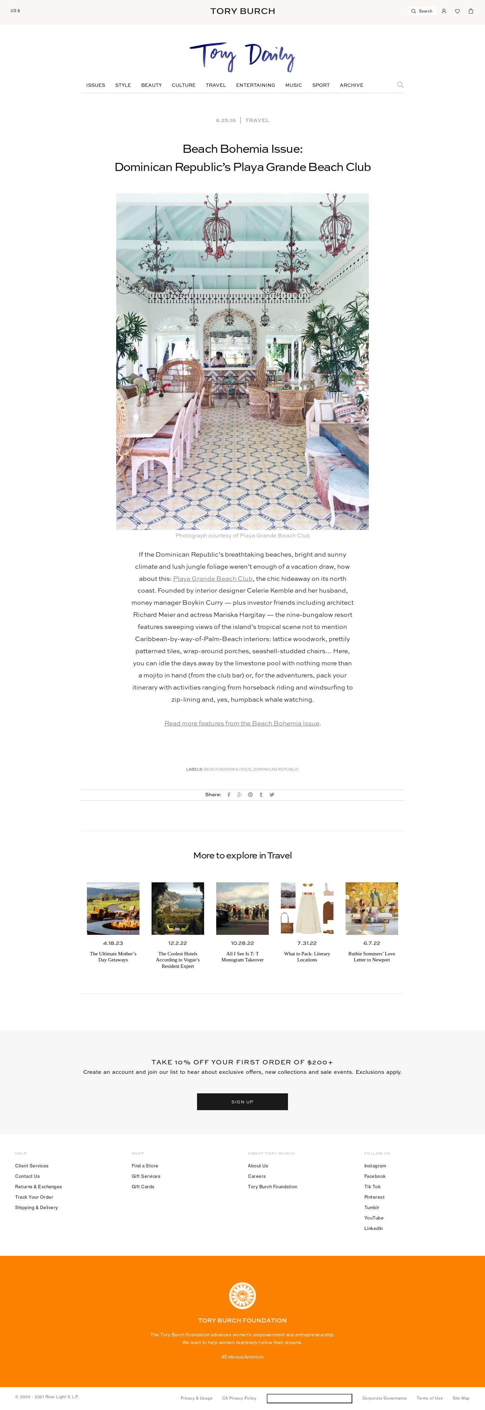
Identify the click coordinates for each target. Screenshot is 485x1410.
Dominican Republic (276, 770)
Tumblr (372, 1207)
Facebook (375, 1176)
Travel (216, 85)
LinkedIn (373, 1228)
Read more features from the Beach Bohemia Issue (241, 723)
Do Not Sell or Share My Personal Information (309, 1398)
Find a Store (145, 1165)
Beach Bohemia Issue (228, 770)
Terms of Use (430, 1398)
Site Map (461, 1398)
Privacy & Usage (196, 1398)
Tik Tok (372, 1186)
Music (293, 85)
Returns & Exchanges (38, 1186)
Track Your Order (34, 1197)
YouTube (374, 1218)
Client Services (32, 1165)
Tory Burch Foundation (272, 1186)
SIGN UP (242, 1102)
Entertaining (255, 85)
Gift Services (146, 1176)
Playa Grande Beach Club (213, 579)
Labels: (194, 770)
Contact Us (27, 1176)
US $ (15, 10)
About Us (258, 1165)
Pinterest (374, 1197)
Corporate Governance (384, 1398)
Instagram (375, 1165)
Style (123, 85)
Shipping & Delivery (36, 1207)
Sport (321, 85)
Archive (351, 85)
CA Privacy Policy (239, 1398)
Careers (257, 1176)
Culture (184, 85)
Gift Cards (143, 1186)
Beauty (151, 85)
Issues (95, 85)
